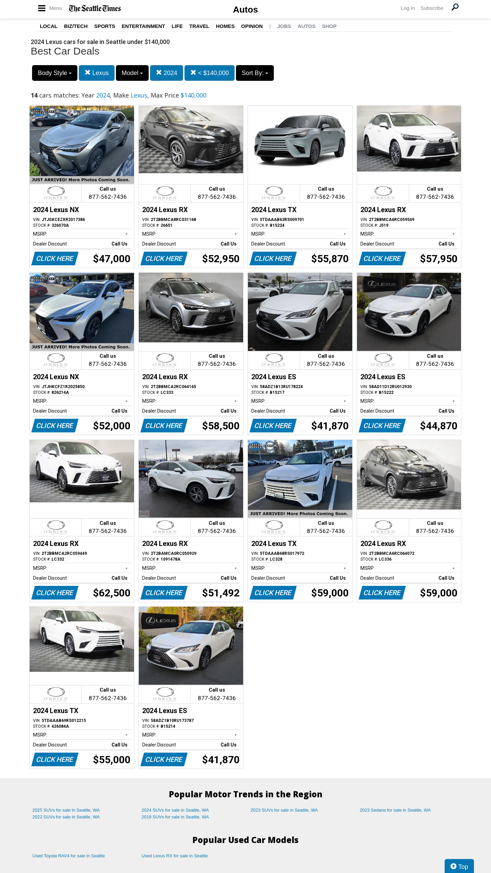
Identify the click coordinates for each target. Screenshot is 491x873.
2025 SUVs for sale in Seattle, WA (66, 810)
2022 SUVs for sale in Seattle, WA (66, 816)
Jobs (284, 26)
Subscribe (431, 8)
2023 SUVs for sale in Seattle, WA (284, 810)
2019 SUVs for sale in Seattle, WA (175, 816)
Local (49, 26)
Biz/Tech (76, 26)
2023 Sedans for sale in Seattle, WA (395, 810)
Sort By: (255, 73)
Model (132, 73)
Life (177, 26)
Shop (329, 26)
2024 (166, 72)
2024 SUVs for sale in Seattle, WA (175, 810)
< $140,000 (209, 72)
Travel (199, 26)
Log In (408, 8)
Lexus (97, 72)
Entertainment (143, 26)
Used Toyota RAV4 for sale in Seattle (68, 855)
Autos (245, 9)
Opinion (252, 26)
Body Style (55, 73)
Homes (225, 26)
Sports (104, 26)
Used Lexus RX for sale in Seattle (175, 855)
